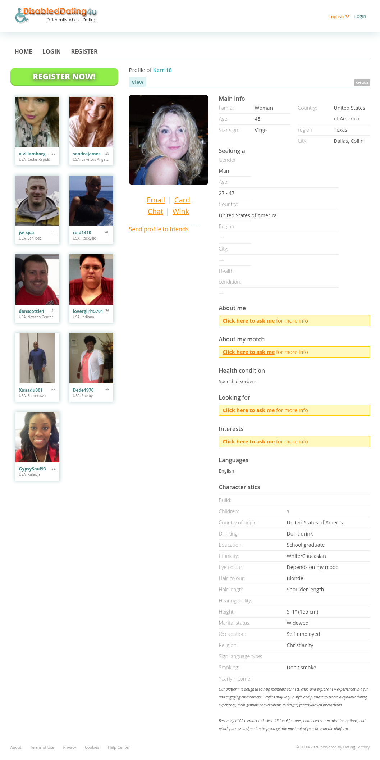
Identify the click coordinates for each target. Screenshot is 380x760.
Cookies (92, 747)
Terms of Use (42, 747)
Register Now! (64, 76)
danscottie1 (31, 311)
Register (84, 51)
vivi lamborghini (35, 154)
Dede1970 (83, 390)
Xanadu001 (31, 390)
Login (360, 16)
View (137, 82)
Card (182, 200)
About (16, 747)
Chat (155, 211)
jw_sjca (26, 232)
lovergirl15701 (88, 311)
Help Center (119, 747)
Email (156, 200)
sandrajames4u (89, 154)
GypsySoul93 (32, 469)
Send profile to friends (159, 229)
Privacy (69, 747)
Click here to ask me (249, 320)
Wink (181, 211)
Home (23, 51)
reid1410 (82, 232)
